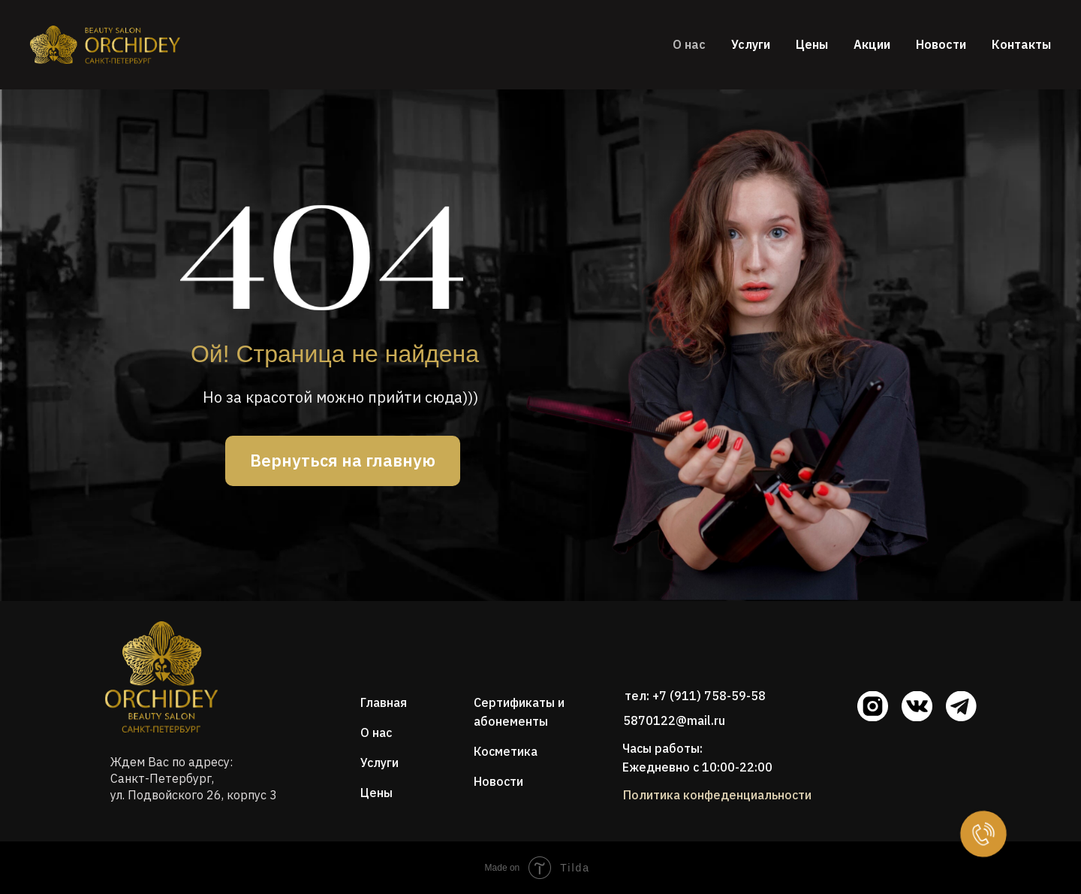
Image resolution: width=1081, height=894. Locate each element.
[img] (161, 676)
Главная (383, 702)
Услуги (750, 44)
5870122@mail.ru (674, 720)
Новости (941, 44)
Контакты (1021, 44)
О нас (689, 44)
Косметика (505, 751)
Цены (812, 44)
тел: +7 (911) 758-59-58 (695, 695)
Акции (872, 44)
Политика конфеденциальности (717, 794)
